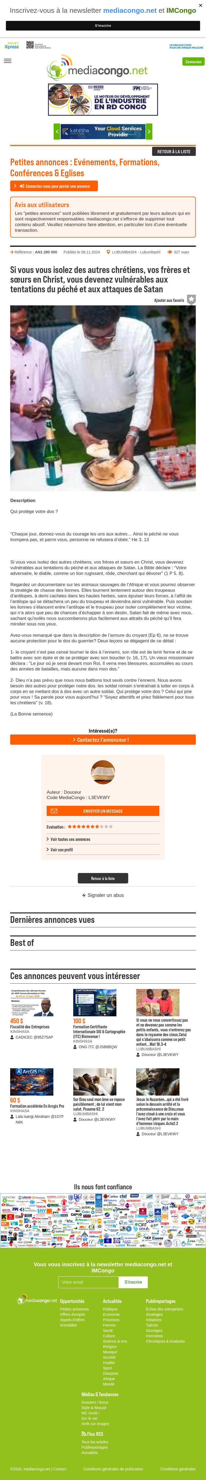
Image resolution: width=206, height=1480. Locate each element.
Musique (110, 1352)
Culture (109, 1336)
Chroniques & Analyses (165, 1341)
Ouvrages (154, 1330)
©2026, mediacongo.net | (31, 1469)
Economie (111, 1314)
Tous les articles (95, 1442)
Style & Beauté (94, 1408)
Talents (152, 1325)
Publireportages (95, 1447)
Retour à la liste (103, 878)
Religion (110, 1346)
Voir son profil (62, 849)
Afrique (109, 1379)
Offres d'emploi (72, 1314)
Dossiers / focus (95, 1402)
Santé (108, 1330)
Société (109, 1357)
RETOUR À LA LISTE (173, 151)
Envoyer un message (103, 811)
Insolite (109, 1363)
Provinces (111, 1320)
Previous (57, 131)
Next (149, 131)
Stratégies (154, 1314)
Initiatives (153, 1320)
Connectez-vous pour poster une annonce (55, 186)
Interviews (154, 1336)
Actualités (90, 1453)
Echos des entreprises (164, 1309)
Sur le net (90, 1418)
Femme (109, 1325)
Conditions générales (178, 1469)
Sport (107, 1368)
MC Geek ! (91, 1413)
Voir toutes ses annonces (70, 839)
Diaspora (110, 1373)
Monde (109, 1384)
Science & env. (115, 1341)
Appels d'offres (72, 1320)
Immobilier (69, 1325)
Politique (110, 1309)
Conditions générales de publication (113, 1469)
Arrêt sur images (95, 1424)
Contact (59, 1469)
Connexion (193, 61)
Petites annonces (74, 1309)
